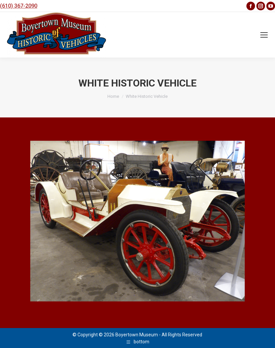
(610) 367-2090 (18, 6)
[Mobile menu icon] (264, 35)
